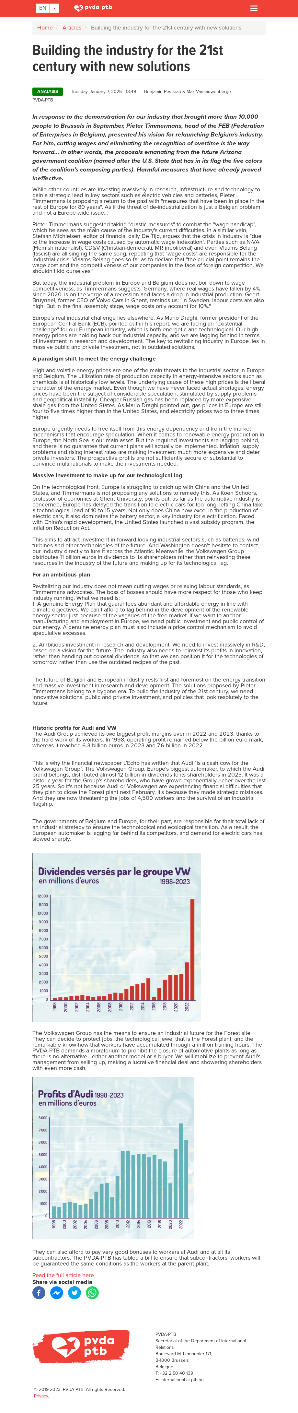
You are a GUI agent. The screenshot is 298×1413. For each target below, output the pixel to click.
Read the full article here (63, 1275)
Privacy (41, 1396)
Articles (72, 27)
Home (45, 27)
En (42, 8)
